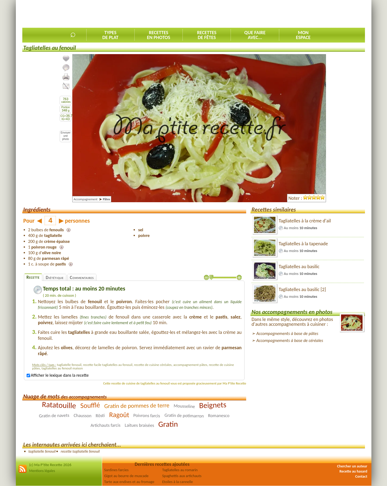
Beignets (213, 405)
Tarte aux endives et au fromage (129, 481)
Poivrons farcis (146, 415)
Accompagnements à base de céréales (289, 340)
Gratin (168, 424)
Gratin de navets (54, 415)
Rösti (100, 415)
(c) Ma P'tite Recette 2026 (50, 464)
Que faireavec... (255, 35)
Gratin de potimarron (184, 415)
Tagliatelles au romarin (180, 469)
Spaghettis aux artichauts (182, 475)
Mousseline (184, 406)
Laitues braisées (139, 425)
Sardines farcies (116, 469)
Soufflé (90, 405)
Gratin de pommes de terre (136, 405)
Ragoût (119, 414)
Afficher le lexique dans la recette (58, 375)
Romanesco (219, 415)
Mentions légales (42, 470)
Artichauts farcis (105, 425)
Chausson (82, 415)
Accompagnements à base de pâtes (287, 333)
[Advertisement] (267, 14)
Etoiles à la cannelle (177, 481)
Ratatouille (59, 404)
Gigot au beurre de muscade (126, 475)
